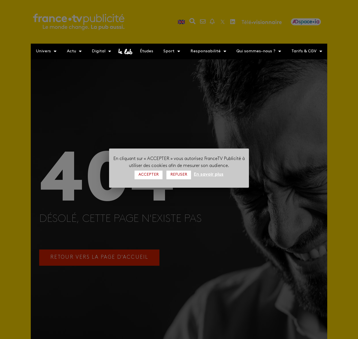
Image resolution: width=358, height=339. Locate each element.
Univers (46, 51)
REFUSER (178, 175)
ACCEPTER (148, 175)
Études (146, 51)
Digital (101, 51)
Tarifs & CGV (306, 51)
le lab (125, 51)
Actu (74, 51)
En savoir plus (208, 174)
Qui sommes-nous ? (258, 51)
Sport (171, 51)
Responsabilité (208, 51)
